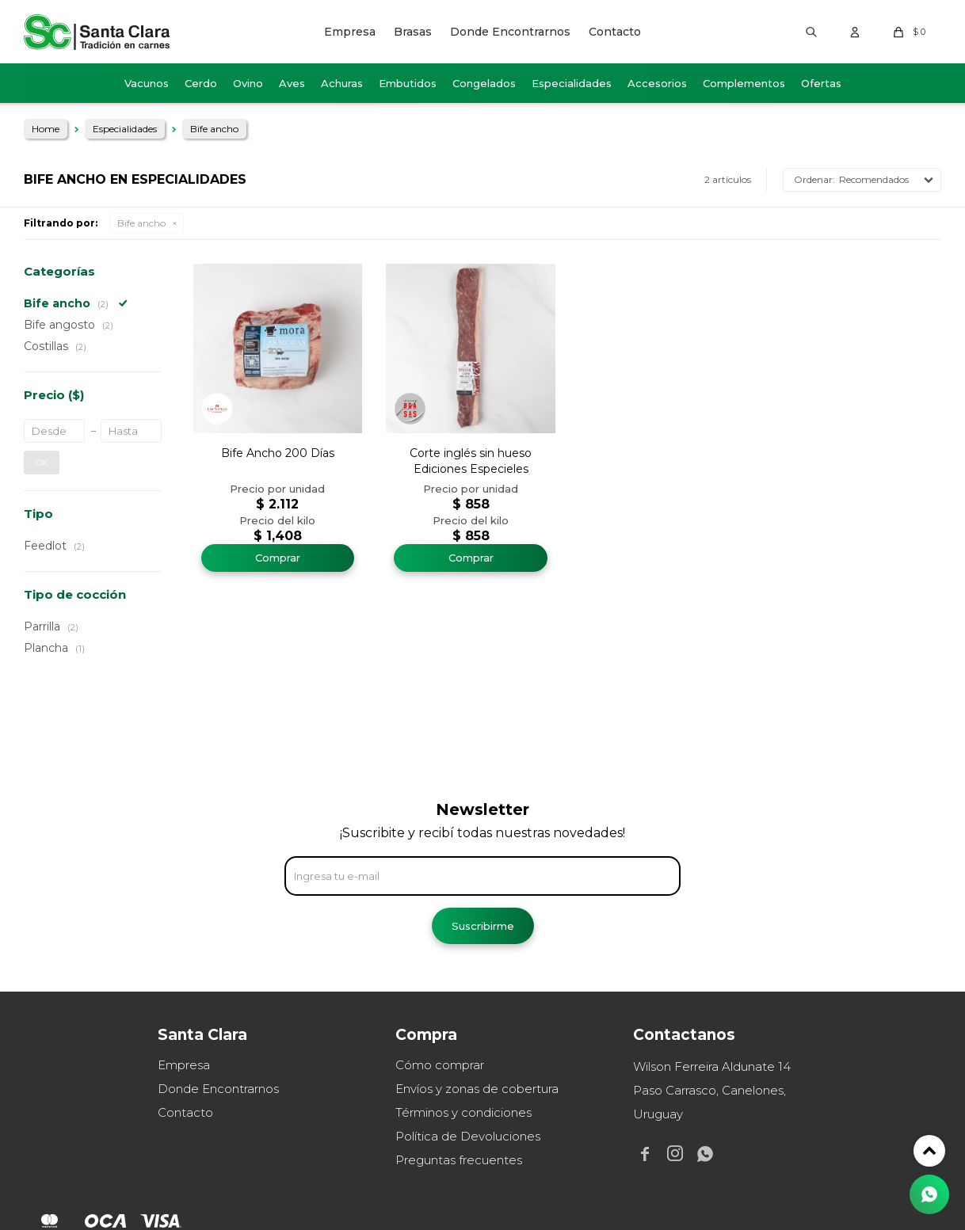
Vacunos (146, 83)
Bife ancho (141, 223)
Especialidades (572, 83)
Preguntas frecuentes (458, 1159)
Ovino (248, 83)
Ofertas (821, 83)
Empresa (350, 32)
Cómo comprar (439, 1064)
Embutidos (408, 83)
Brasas (413, 32)
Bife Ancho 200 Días (277, 453)
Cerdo (201, 83)
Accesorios (657, 83)
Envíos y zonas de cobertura (477, 1088)
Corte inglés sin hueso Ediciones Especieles (471, 461)
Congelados (484, 83)
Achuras (342, 83)
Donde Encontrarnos (510, 32)
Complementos (744, 83)
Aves (292, 83)
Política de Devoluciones (467, 1136)
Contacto (615, 32)
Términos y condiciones (463, 1112)
